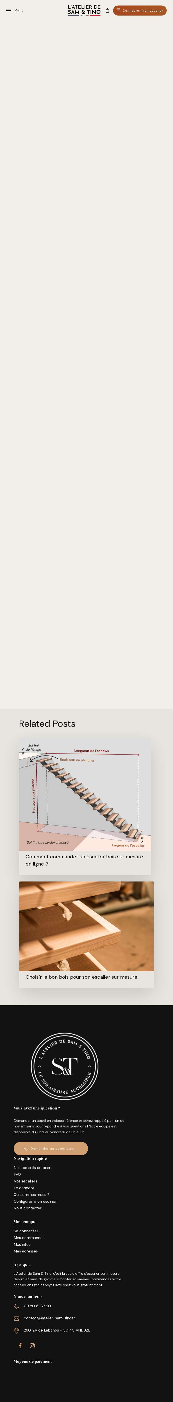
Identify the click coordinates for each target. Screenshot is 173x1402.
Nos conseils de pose (32, 1167)
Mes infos (22, 1244)
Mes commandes (29, 1237)
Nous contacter (28, 1208)
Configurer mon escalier (35, 1201)
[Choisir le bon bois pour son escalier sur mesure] (86, 934)
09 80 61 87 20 (37, 1305)
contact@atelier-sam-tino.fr (49, 1318)
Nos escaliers (25, 1181)
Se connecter (26, 1230)
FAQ (17, 1174)
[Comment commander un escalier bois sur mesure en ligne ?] (85, 806)
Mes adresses (26, 1251)
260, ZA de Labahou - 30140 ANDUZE (57, 1330)
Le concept (24, 1187)
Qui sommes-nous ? (31, 1194)
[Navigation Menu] (15, 10)
